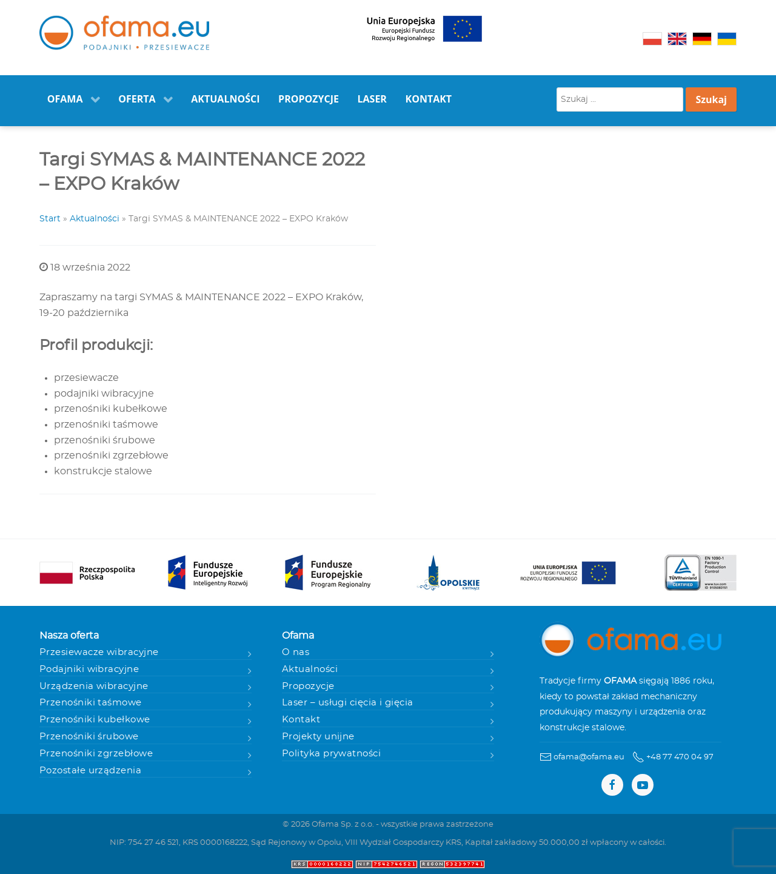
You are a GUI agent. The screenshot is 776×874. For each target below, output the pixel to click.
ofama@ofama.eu (589, 757)
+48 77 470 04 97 (680, 757)
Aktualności (94, 218)
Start (50, 218)
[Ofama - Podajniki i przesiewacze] (124, 33)
